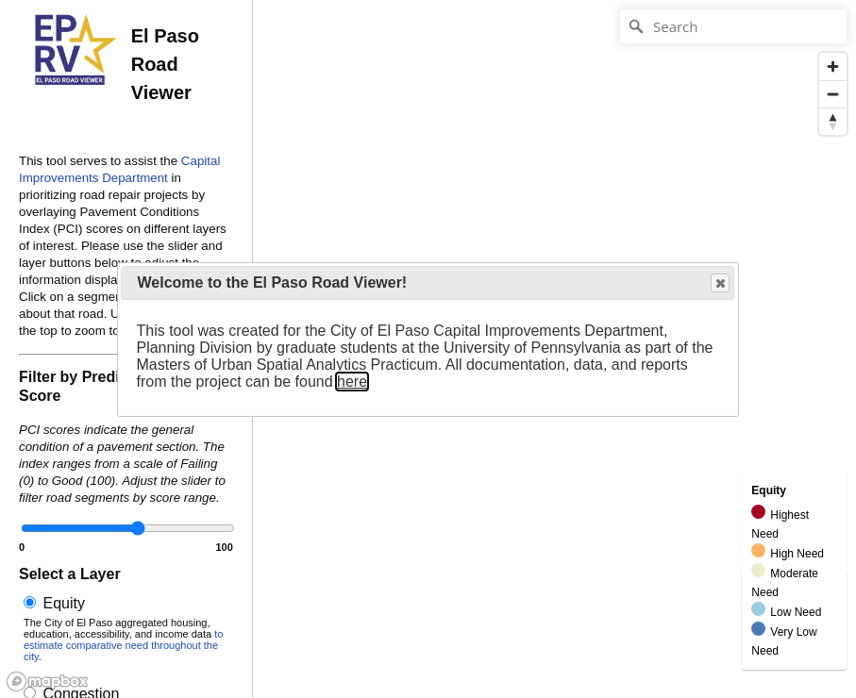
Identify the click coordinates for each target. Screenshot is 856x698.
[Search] (733, 26)
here (352, 382)
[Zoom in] (833, 66)
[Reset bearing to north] (833, 121)
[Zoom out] (833, 94)
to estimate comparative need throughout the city (123, 645)
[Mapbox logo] (47, 681)
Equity (126, 628)
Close (719, 283)
